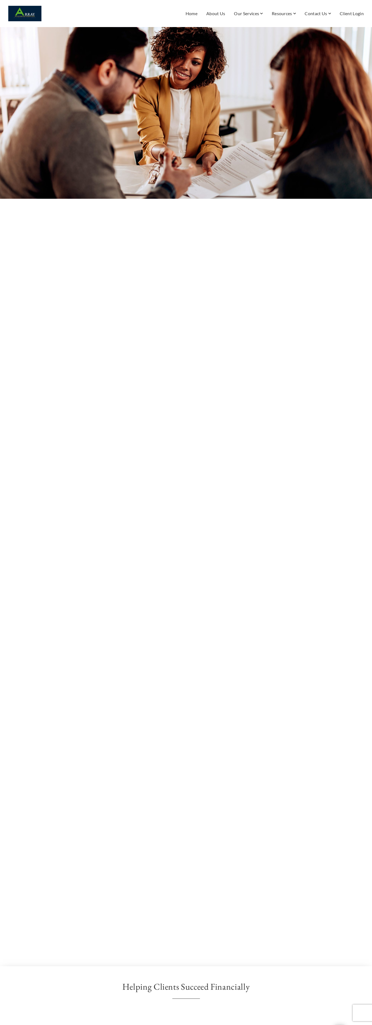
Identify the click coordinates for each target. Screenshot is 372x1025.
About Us (215, 13)
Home (191, 13)
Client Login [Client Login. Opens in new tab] (352, 13)
